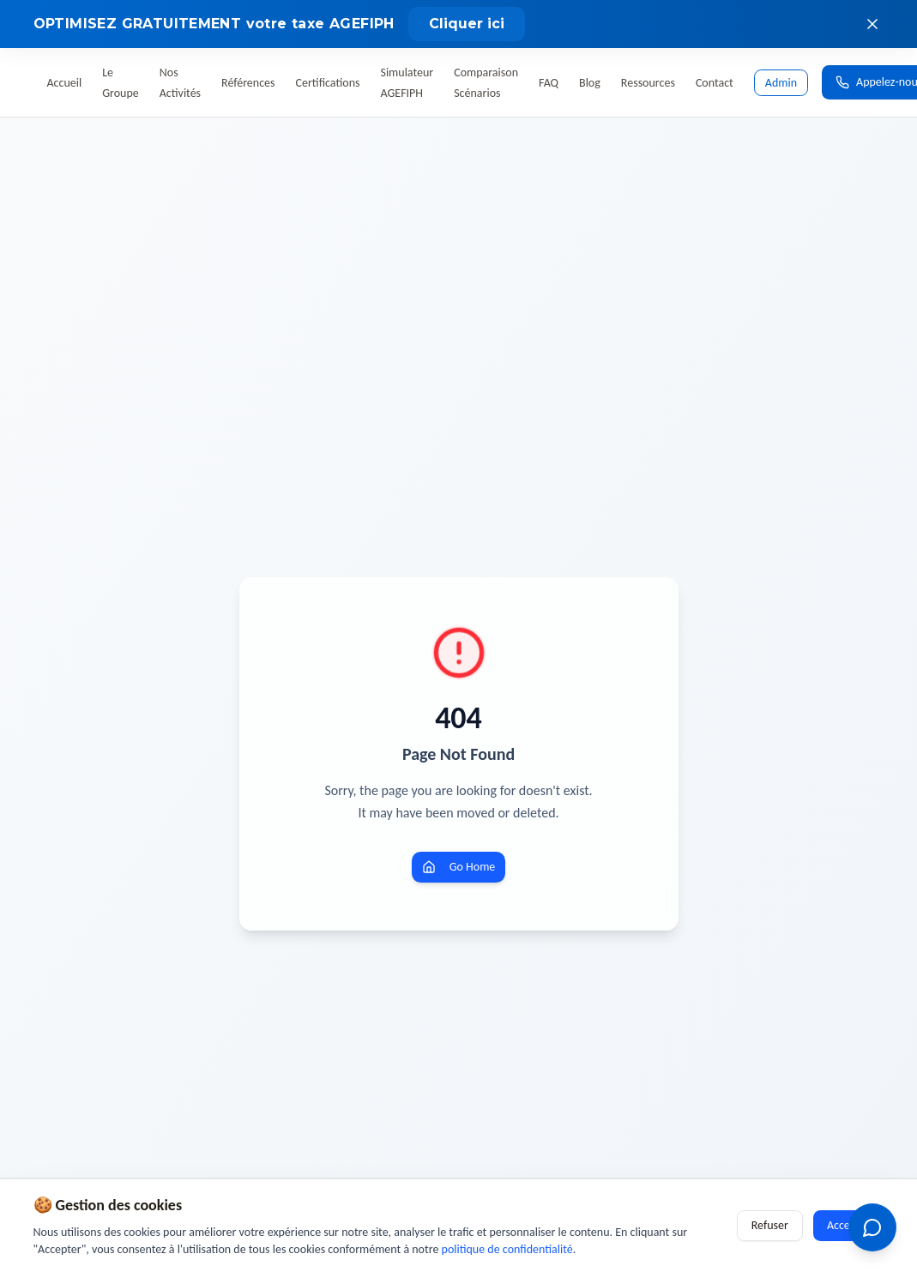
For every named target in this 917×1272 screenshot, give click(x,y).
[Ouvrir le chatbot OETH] (872, 1227)
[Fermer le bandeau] (872, 24)
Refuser (769, 1225)
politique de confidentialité (507, 1249)
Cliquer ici (466, 23)
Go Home (459, 866)
